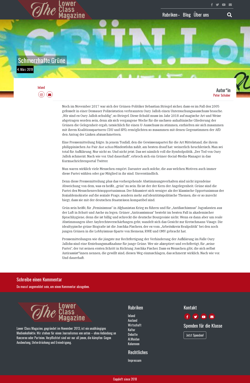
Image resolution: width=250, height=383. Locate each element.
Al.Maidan (133, 339)
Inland (41, 87)
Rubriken (169, 14)
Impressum (134, 360)
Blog (187, 14)
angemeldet (36, 286)
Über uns (201, 14)
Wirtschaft (134, 325)
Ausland (132, 320)
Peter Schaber (221, 95)
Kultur (131, 329)
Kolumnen (133, 343)
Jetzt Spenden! (195, 335)
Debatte (133, 334)
